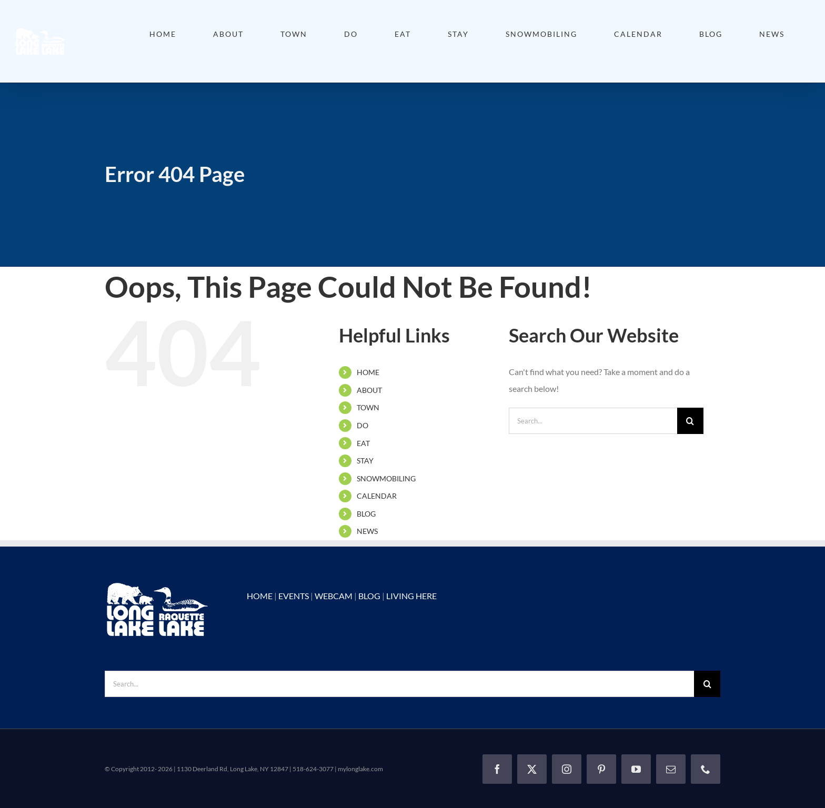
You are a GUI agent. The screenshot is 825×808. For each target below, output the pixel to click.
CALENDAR (377, 495)
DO (362, 425)
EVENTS (293, 596)
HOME (368, 372)
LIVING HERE (411, 596)
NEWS (367, 531)
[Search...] (593, 421)
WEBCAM (334, 596)
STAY (365, 460)
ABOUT (369, 390)
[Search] (690, 421)
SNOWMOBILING (386, 478)
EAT (363, 443)
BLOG (366, 513)
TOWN (368, 407)
